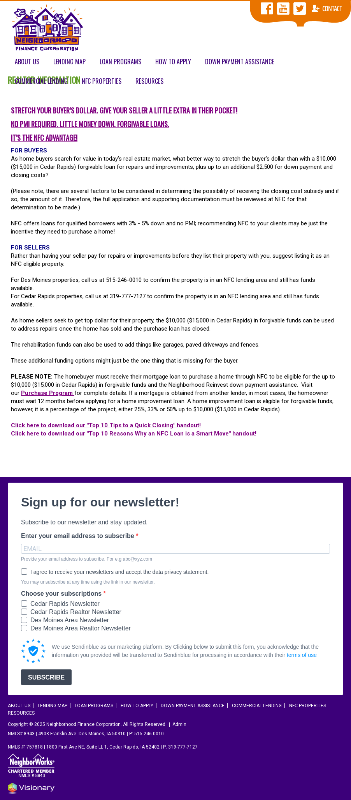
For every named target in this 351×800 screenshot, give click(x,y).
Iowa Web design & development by (31, 788)
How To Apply (173, 61)
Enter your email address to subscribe (78, 536)
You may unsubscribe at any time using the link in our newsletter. (88, 582)
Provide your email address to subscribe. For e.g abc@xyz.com (86, 559)
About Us (27, 61)
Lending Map (69, 61)
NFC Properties (101, 81)
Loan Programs (120, 61)
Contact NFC (327, 8)
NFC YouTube (283, 8)
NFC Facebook (267, 8)
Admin (179, 724)
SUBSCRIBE (46, 677)
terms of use (302, 655)
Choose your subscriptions (62, 593)
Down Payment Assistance (239, 61)
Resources (149, 81)
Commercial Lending (41, 81)
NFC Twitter (299, 8)
